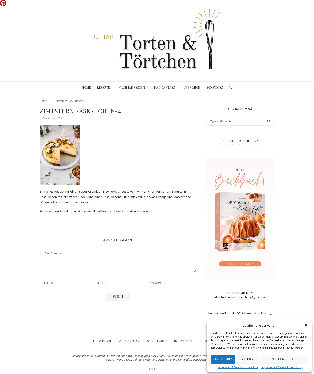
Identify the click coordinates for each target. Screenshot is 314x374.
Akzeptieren (223, 359)
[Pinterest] (157, 341)
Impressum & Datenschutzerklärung (238, 367)
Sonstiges (214, 87)
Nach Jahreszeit (131, 87)
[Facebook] (102, 341)
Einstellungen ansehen (286, 359)
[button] (306, 325)
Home (86, 87)
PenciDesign (200, 359)
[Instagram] (129, 341)
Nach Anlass (164, 87)
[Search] (230, 87)
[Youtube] (183, 341)
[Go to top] (157, 369)
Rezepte (103, 87)
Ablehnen (249, 359)
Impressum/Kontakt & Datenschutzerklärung (240, 313)
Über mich (191, 87)
